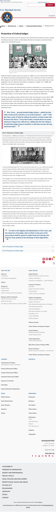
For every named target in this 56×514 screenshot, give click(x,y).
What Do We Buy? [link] (6, 301)
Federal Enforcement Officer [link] (9, 369)
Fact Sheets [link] (32, 405)
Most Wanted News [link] (7, 401)
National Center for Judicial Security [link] (39, 276)
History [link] (3, 282)
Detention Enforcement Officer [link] (10, 377)
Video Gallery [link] (33, 413)
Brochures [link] (31, 401)
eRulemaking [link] (7, 488)
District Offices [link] (5, 288)
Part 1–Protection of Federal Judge (28, 133)
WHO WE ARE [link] (5, 270)
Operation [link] (31, 286)
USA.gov (40, 502)
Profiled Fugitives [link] (34, 318)
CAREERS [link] (4, 359)
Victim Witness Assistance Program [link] (39, 326)
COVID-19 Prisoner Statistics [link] (37, 293)
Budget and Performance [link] (12, 473)
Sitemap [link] (5, 498)
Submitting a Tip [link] (33, 313)
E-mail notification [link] (34, 316)
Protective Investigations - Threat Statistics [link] (41, 280)
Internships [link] (4, 385)
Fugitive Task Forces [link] (34, 302)
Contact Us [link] (4, 286)
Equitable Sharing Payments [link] (37, 332)
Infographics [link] (32, 434)
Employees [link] (32, 397)
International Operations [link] (35, 306)
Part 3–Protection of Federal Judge (28, 251)
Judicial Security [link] (33, 274)
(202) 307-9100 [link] (49, 450)
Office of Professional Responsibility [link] (11, 293)
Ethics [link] (4, 494)
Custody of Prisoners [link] (35, 284)
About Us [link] (4, 274)
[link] (7, 17)
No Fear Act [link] (7, 485)
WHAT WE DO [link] (33, 270)
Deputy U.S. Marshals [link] (7, 381)
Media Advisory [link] (5, 397)
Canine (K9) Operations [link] (35, 340)
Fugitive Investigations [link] (35, 297)
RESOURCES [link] (32, 393)
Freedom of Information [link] (12, 470)
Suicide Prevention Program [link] (36, 289)
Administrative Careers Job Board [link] (10, 364)
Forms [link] (30, 419)
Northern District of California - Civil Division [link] (41, 351)
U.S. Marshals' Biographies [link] (8, 278)
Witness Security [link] (34, 322)
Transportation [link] (33, 291)
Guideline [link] (31, 430)
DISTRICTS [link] (32, 359)
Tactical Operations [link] (34, 339)
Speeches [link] (4, 409)
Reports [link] (31, 424)
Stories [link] (3, 413)
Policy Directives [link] (33, 421)
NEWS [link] (3, 393)
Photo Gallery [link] (33, 409)
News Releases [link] (5, 405)
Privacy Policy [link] (8, 476)
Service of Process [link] (34, 349)
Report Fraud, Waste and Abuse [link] (15, 482)
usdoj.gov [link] (6, 491)
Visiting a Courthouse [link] (35, 278)
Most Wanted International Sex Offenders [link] (40, 304)
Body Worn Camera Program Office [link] (39, 345)
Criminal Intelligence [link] (34, 309)
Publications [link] (32, 417)
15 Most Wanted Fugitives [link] (36, 299)
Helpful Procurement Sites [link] (8, 299)
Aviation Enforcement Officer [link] (9, 373)
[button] (43, 259)
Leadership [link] (4, 276)
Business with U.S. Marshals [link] (9, 297)
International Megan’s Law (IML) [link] (38, 311)
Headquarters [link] (5, 290)
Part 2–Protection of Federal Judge (28, 247)
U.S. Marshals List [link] (34, 426)
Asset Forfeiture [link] (33, 330)
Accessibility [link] (7, 466)
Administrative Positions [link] (8, 363)
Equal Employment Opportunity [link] (10, 389)
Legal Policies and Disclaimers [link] (14, 479)
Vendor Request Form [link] (35, 335)
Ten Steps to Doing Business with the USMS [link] (13, 303)
